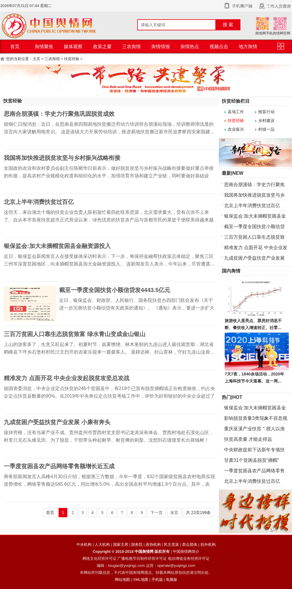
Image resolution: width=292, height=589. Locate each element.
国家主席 (120, 544)
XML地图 (140, 579)
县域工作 (236, 111)
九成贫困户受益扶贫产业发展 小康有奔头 (57, 422)
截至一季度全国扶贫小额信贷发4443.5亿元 (114, 290)
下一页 (156, 512)
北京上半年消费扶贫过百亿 (39, 202)
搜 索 (228, 24)
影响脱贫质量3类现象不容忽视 (255, 418)
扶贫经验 (71, 59)
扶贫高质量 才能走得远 (248, 439)
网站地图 (122, 579)
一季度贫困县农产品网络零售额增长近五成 (59, 466)
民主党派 (171, 544)
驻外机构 (208, 544)
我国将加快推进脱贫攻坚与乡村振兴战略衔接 (62, 158)
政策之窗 (102, 46)
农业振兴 (236, 129)
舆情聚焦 (44, 46)
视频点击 (219, 46)
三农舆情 (131, 46)
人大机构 (102, 544)
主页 (36, 59)
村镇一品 (266, 129)
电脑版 (171, 579)
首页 (15, 46)
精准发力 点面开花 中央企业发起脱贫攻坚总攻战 (66, 378)
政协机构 (153, 544)
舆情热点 (189, 46)
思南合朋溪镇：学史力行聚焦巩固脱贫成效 (59, 114)
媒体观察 (73, 46)
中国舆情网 (144, 551)
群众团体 (189, 544)
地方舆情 (248, 46)
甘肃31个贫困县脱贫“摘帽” (251, 460)
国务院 (137, 544)
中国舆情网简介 (186, 551)
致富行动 (266, 111)
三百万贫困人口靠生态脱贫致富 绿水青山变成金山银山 (74, 334)
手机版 (157, 579)
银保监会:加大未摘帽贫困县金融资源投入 (57, 246)
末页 (174, 512)
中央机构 (84, 544)
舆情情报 (160, 46)
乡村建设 (266, 120)
